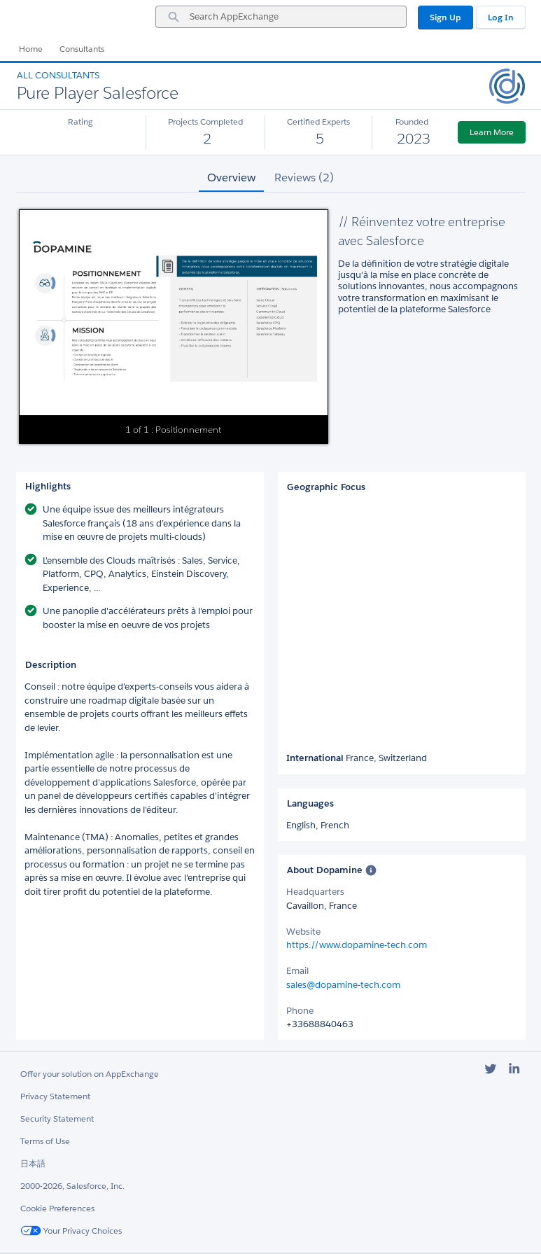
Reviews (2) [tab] (304, 177)
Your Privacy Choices (71, 1230)
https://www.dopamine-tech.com (356, 945)
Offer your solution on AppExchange (89, 1074)
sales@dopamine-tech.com (343, 985)
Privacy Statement (55, 1096)
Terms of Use (45, 1141)
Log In (501, 17)
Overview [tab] (231, 177)
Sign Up (445, 17)
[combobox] (281, 17)
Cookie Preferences (57, 1208)
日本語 (32, 1163)
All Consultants (58, 75)
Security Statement (57, 1118)
